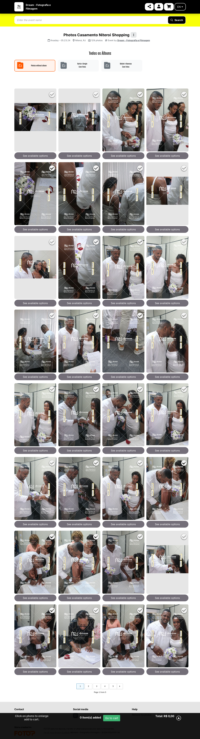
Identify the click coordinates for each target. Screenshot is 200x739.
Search (177, 20)
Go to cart (111, 718)
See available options (35, 155)
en (180, 6)
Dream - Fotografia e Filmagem (133, 40)
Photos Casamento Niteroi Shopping (96, 35)
